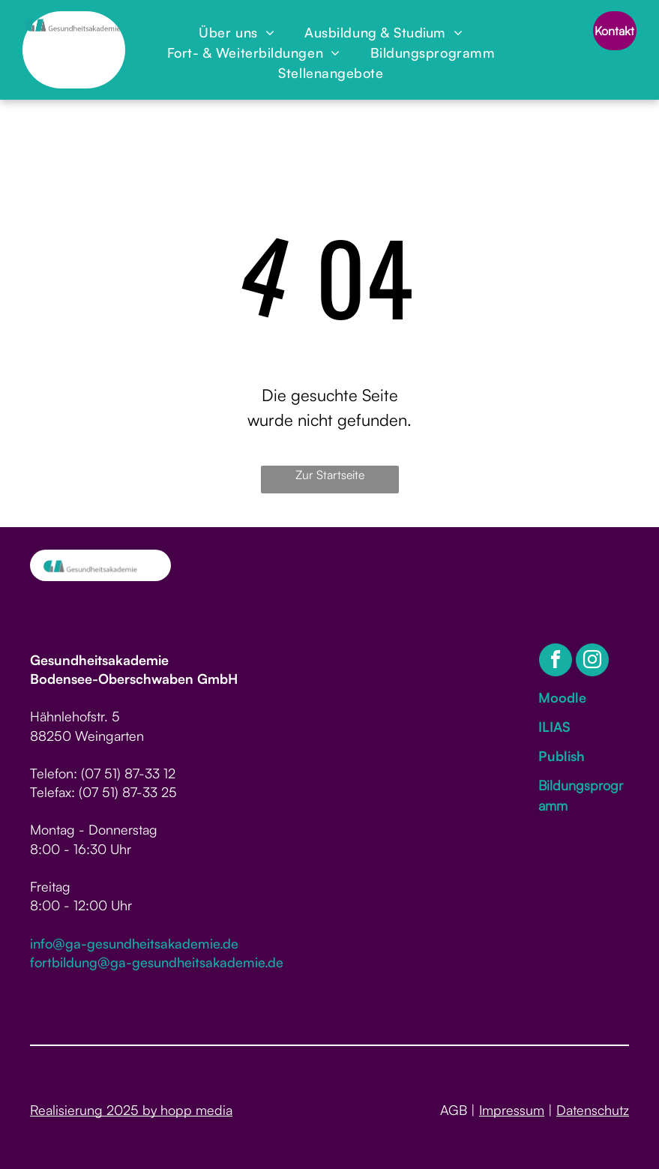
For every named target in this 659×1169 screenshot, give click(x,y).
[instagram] (592, 661)
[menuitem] (236, 32)
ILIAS (554, 726)
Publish (561, 756)
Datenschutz (592, 1110)
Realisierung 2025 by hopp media (131, 1110)
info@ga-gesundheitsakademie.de (134, 943)
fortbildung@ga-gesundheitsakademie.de (156, 962)
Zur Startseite (329, 474)
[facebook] (555, 661)
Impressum (511, 1110)
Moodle (562, 697)
